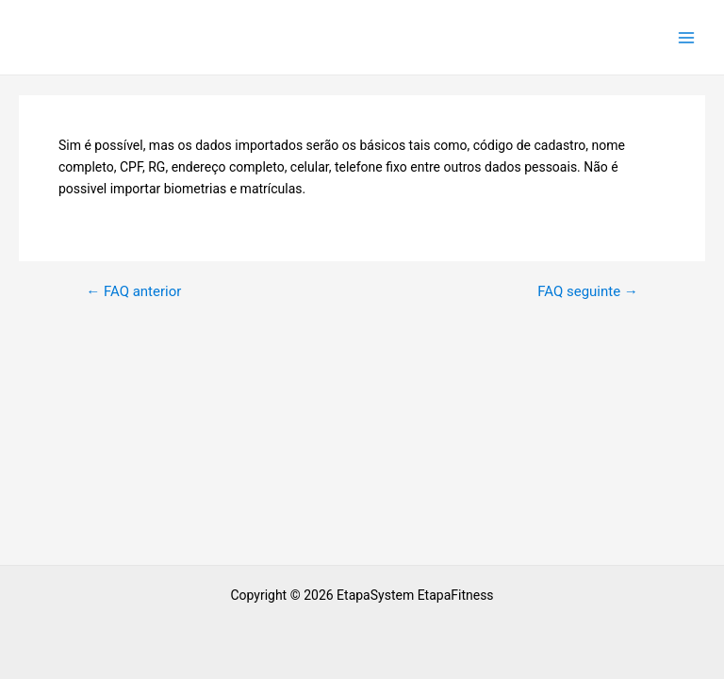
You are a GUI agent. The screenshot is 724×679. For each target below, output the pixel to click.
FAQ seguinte (587, 292)
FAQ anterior (133, 292)
